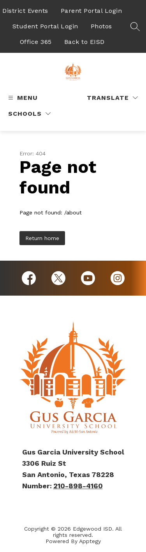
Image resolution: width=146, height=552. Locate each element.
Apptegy (90, 541)
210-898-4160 (78, 486)
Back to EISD (84, 41)
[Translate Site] (112, 98)
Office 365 (36, 41)
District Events (25, 10)
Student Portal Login (45, 26)
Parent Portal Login (91, 10)
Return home (42, 238)
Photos (101, 26)
